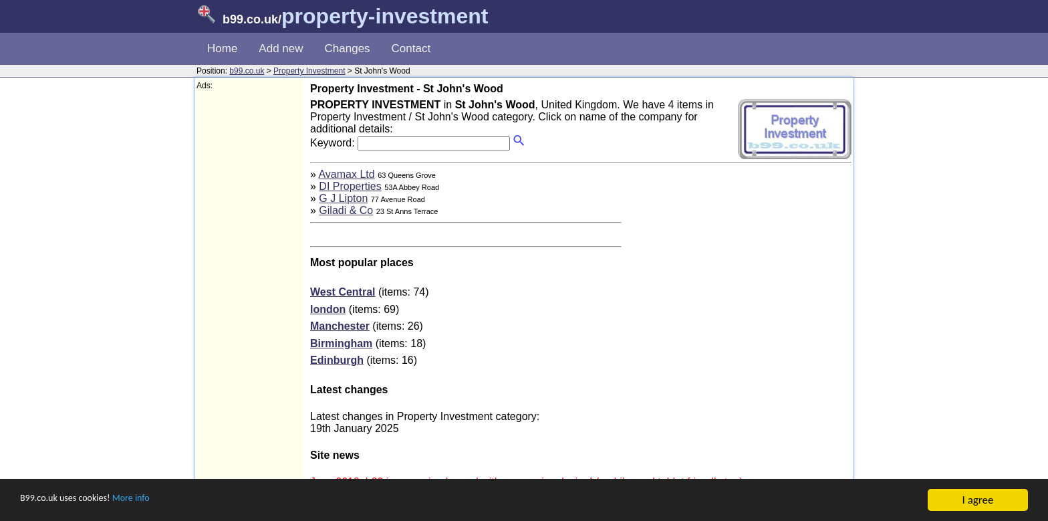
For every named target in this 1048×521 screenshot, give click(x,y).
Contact (411, 48)
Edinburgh (337, 360)
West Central (343, 292)
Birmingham (341, 343)
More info (154, 501)
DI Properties (350, 186)
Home (222, 48)
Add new (281, 48)
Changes (347, 48)
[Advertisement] (249, 291)
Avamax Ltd (346, 174)
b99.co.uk (246, 71)
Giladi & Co (346, 210)
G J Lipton (343, 198)
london (328, 309)
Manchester (340, 326)
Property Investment (309, 71)
